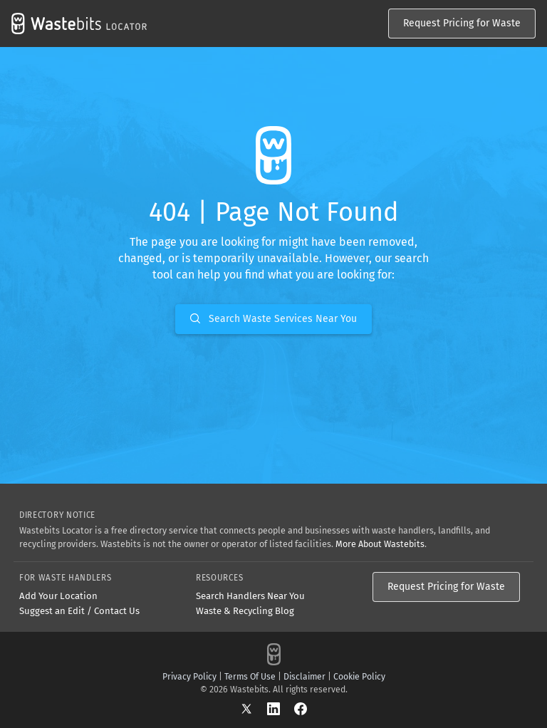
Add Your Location (58, 596)
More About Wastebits (379, 544)
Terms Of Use (250, 677)
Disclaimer (304, 677)
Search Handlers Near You (250, 596)
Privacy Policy (189, 677)
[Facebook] (300, 708)
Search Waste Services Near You (273, 319)
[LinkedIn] (280, 708)
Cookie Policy (359, 677)
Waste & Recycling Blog (245, 610)
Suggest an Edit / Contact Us (79, 610)
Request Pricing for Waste (462, 23)
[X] (253, 708)
